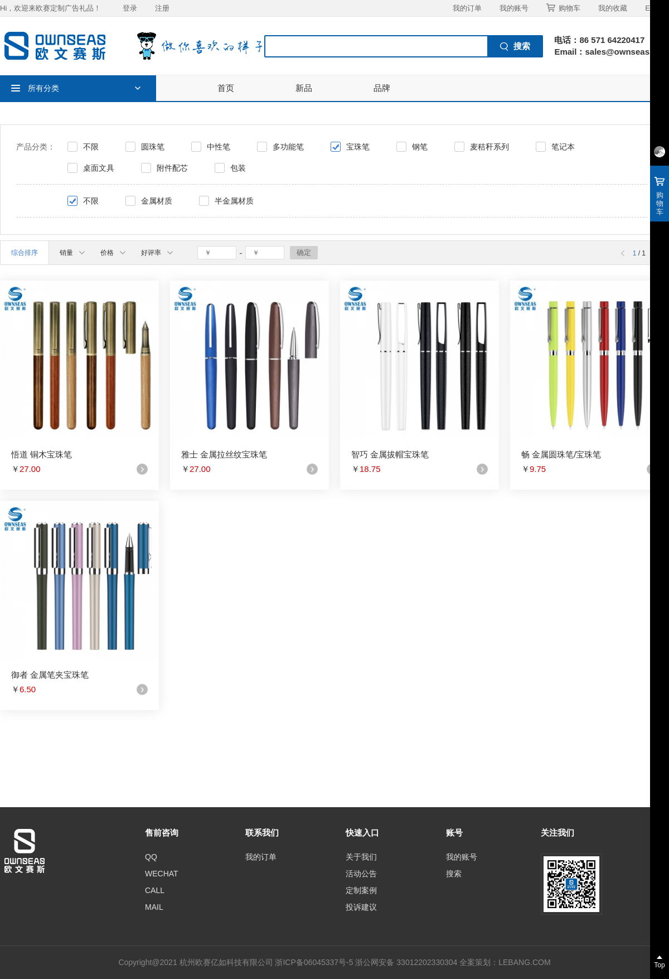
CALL (154, 890)
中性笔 (218, 146)
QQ (151, 856)
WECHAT (161, 873)
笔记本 (563, 146)
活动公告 (361, 873)
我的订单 (467, 8)
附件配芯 (172, 167)
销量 (72, 253)
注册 (162, 8)
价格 (112, 253)
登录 (130, 8)
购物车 (563, 7)
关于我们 (361, 856)
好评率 (157, 253)
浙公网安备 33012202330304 (406, 962)
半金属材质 (234, 200)
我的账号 (514, 8)
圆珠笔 (152, 146)
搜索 (454, 873)
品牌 (382, 88)
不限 (91, 146)
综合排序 (24, 253)
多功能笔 (288, 146)
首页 (225, 88)
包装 (238, 167)
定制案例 (361, 890)
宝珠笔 (358, 146)
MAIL (154, 907)
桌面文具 (98, 167)
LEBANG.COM (524, 962)
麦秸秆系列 (489, 146)
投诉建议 (361, 907)
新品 (303, 88)
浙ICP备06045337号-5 (314, 962)
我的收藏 (612, 8)
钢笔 (420, 146)
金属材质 (156, 200)
